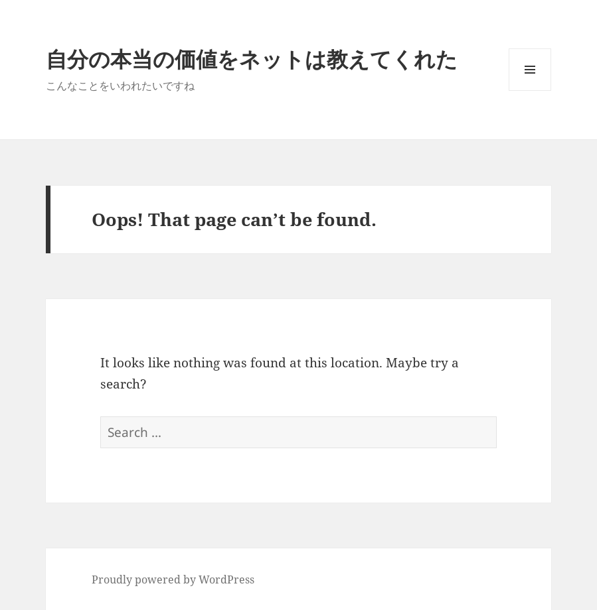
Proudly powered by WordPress (173, 579)
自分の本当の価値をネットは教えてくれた (252, 58)
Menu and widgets (530, 90)
